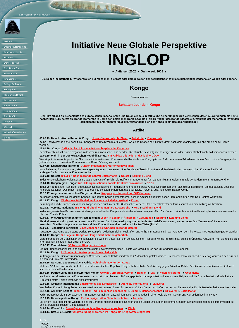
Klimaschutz (154, 138)
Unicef (125, 175)
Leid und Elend (141, 175)
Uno (136, 207)
